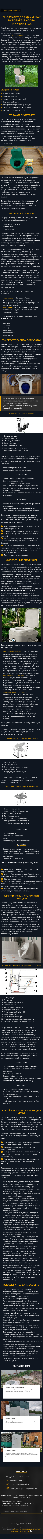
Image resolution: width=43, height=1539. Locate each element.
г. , (21, 1488)
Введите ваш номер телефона (14, 1511)
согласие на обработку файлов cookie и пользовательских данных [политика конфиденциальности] (25, 1530)
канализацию (17, 35)
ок (30, 1531)
